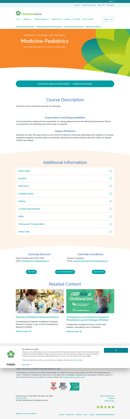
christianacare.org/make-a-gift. (73, 377)
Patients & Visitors (41, 19)
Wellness (27, 19)
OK (116, 401)
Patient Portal (56, 19)
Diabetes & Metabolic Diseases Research (37, 317)
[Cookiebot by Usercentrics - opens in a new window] (11, 415)
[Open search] (108, 19)
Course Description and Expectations (54, 84)
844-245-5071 (106, 356)
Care (18, 19)
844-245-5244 (89, 356)
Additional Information (82, 84)
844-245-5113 (67, 356)
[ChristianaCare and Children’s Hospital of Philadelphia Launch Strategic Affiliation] (90, 301)
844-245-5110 (51, 356)
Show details (26, 415)
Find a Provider (87, 19)
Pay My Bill (76, 19)
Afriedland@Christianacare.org (35, 261)
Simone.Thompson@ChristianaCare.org (90, 261)
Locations (67, 19)
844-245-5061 (28, 356)
